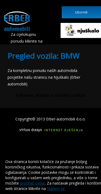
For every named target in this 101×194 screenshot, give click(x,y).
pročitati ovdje (32, 183)
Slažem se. (56, 188)
